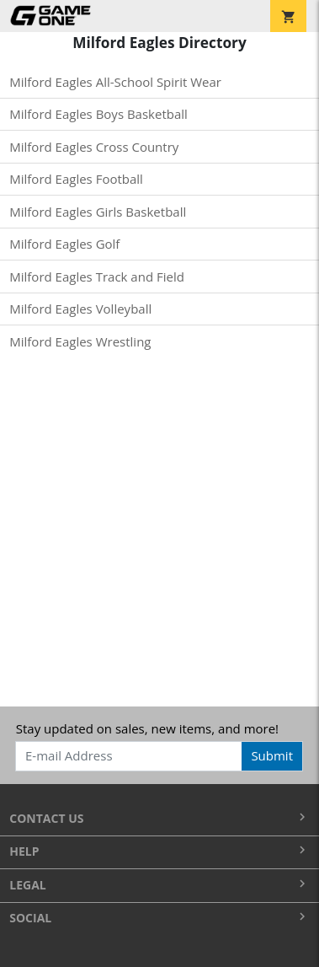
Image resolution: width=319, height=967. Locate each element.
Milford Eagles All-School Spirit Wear (115, 81)
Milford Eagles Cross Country (93, 146)
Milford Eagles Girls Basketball (97, 211)
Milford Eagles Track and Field (96, 276)
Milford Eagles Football (76, 178)
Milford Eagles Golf (64, 243)
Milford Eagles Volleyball (80, 308)
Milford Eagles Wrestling (80, 341)
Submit (272, 755)
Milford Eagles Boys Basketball (98, 113)
